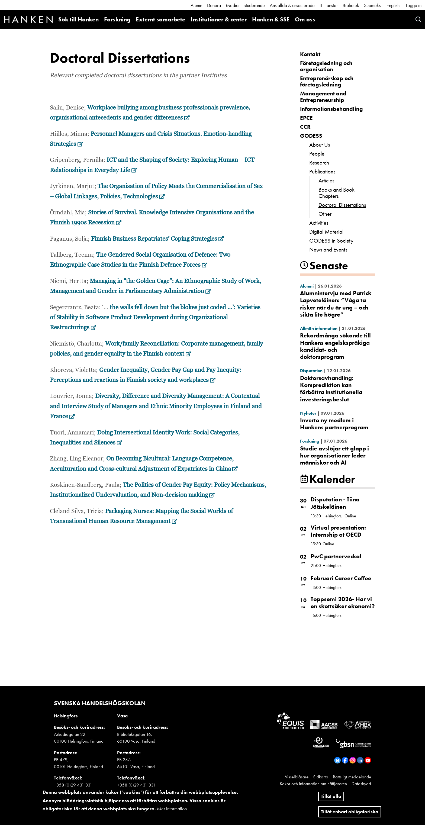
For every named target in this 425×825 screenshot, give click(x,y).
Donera (214, 5)
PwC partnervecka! (336, 556)
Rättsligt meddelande (352, 777)
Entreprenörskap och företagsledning (326, 81)
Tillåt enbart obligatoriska (349, 814)
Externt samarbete (160, 19)
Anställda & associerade (292, 5)
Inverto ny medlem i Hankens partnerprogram (334, 423)
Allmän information (318, 328)
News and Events (328, 249)
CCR (305, 126)
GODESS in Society (331, 240)
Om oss (305, 19)
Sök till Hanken (78, 19)
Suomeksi (373, 5)
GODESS (311, 135)
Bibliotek (351, 5)
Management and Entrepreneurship (323, 96)
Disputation (311, 370)
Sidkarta (320, 777)
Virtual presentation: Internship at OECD (338, 531)
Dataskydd (361, 784)
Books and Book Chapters (336, 192)
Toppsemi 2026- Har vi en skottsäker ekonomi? (343, 602)
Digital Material (326, 231)
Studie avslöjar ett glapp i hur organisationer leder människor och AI (334, 455)
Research (319, 162)
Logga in (413, 5)
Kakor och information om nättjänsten (313, 784)
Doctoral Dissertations (342, 204)
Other (324, 213)
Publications (322, 171)
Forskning (117, 19)
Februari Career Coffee (341, 578)
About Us (319, 144)
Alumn (196, 5)
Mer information (172, 811)
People (316, 153)
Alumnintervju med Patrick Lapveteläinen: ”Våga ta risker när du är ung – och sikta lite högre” (335, 303)
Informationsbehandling (331, 108)
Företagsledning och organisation (326, 66)
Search (418, 19)
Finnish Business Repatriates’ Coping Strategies (157, 239)
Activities (318, 222)
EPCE (306, 117)
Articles (326, 180)
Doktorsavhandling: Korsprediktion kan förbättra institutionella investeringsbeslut (331, 388)
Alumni (307, 286)
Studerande (254, 5)
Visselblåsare (296, 777)
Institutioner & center (219, 19)
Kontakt (310, 54)
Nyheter (308, 413)
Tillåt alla (331, 799)
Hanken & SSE (270, 19)
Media (232, 5)
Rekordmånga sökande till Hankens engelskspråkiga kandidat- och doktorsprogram (335, 346)
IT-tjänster (329, 5)
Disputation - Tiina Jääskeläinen (335, 502)
